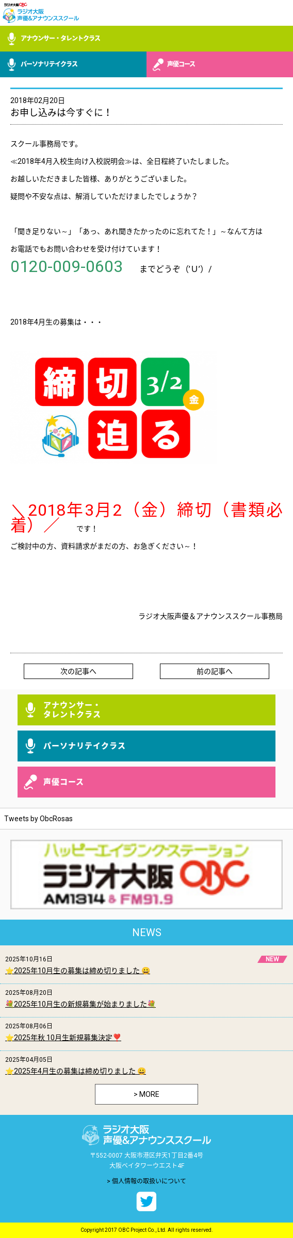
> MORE (146, 1094)
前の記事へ (215, 671)
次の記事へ (78, 671)
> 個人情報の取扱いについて (146, 1181)
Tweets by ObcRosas (38, 819)
